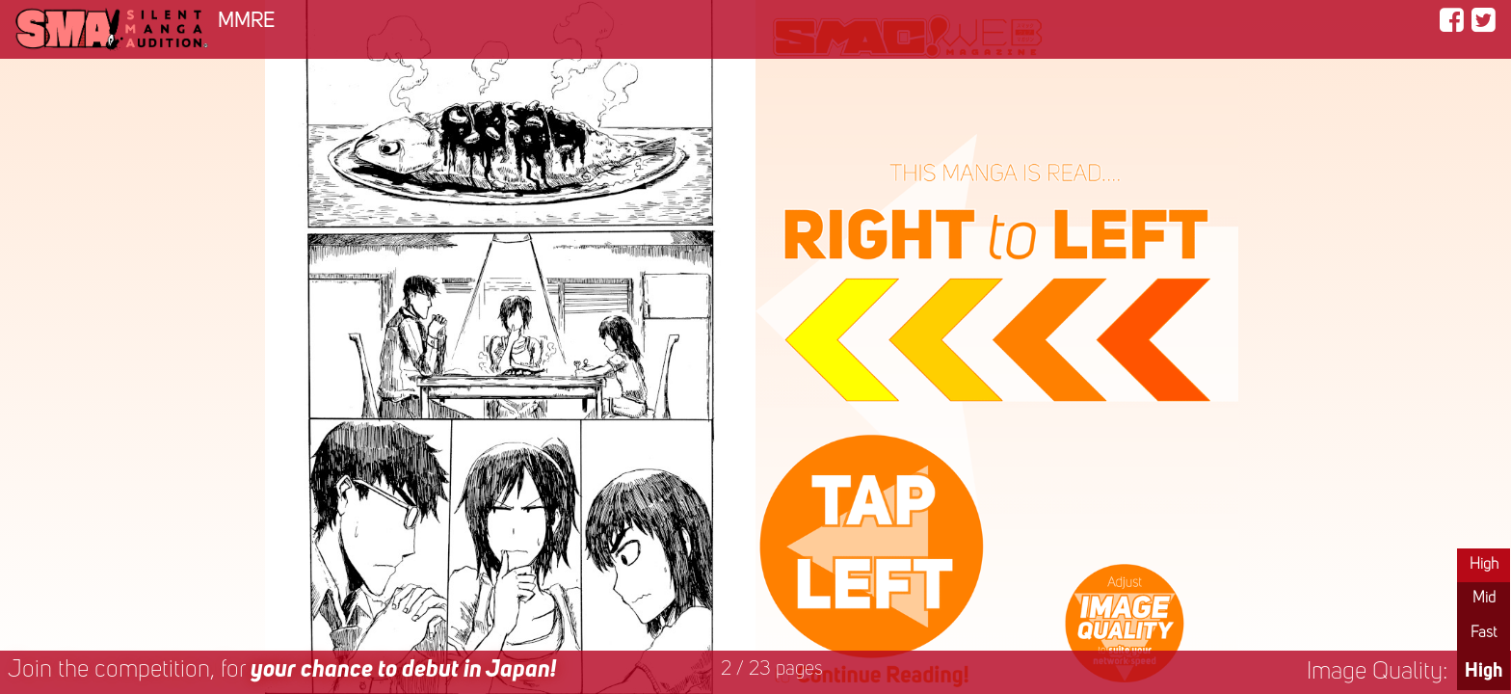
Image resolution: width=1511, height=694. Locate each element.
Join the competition (282, 670)
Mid (1484, 598)
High (1484, 565)
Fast (1484, 633)
